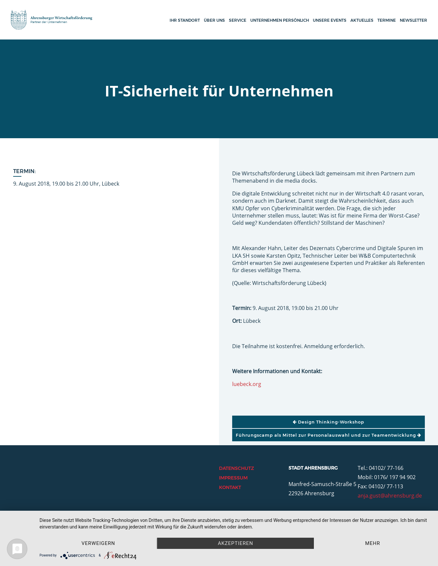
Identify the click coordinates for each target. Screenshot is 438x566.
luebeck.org (246, 384)
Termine (386, 20)
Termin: (24, 171)
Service (237, 20)
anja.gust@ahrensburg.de (390, 495)
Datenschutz (236, 468)
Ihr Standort (185, 20)
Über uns (214, 20)
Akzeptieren (235, 543)
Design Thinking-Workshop (328, 421)
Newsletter (413, 20)
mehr (372, 543)
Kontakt (230, 487)
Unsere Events (329, 20)
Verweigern (98, 543)
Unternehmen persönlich (279, 20)
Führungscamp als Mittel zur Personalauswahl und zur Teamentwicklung (328, 435)
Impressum (233, 478)
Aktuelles (361, 20)
